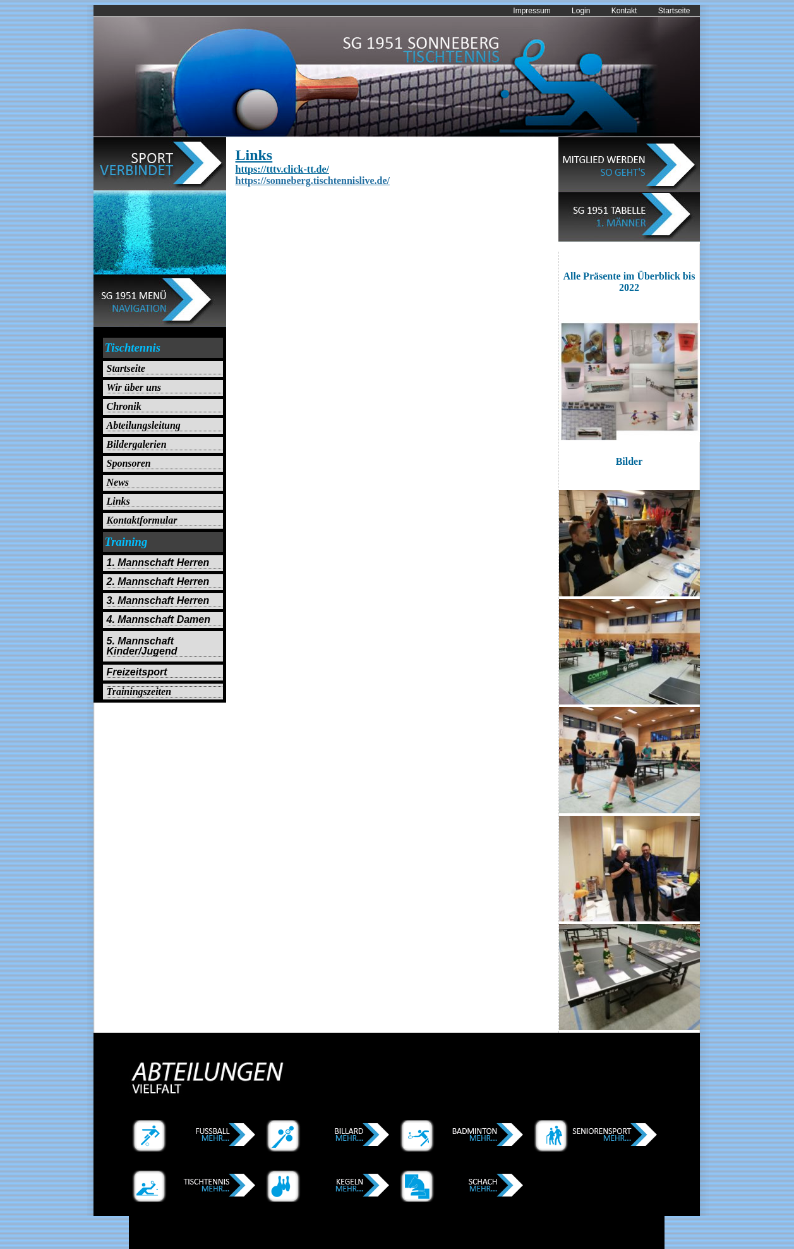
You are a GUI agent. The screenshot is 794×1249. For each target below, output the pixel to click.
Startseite (674, 10)
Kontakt (624, 10)
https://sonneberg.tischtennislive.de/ (313, 180)
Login (581, 10)
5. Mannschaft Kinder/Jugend (142, 646)
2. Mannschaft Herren (158, 582)
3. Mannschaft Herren (158, 601)
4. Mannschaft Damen (158, 620)
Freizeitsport (137, 672)
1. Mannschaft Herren (158, 563)
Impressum (531, 10)
